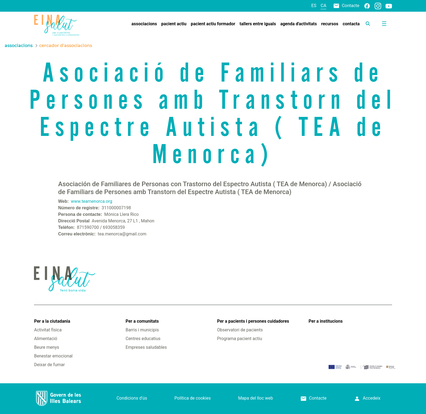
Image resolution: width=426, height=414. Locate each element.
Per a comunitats (142, 321)
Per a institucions (326, 321)
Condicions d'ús (132, 398)
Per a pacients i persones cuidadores (253, 321)
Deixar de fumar (49, 364)
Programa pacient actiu (239, 338)
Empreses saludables (146, 347)
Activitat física (47, 329)
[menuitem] (144, 23)
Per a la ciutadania (52, 321)
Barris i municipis (142, 329)
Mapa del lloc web (255, 398)
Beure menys (46, 347)
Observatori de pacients (240, 329)
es (314, 5)
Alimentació (45, 338)
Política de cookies (192, 398)
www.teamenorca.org (91, 201)
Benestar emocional (53, 356)
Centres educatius (143, 338)
